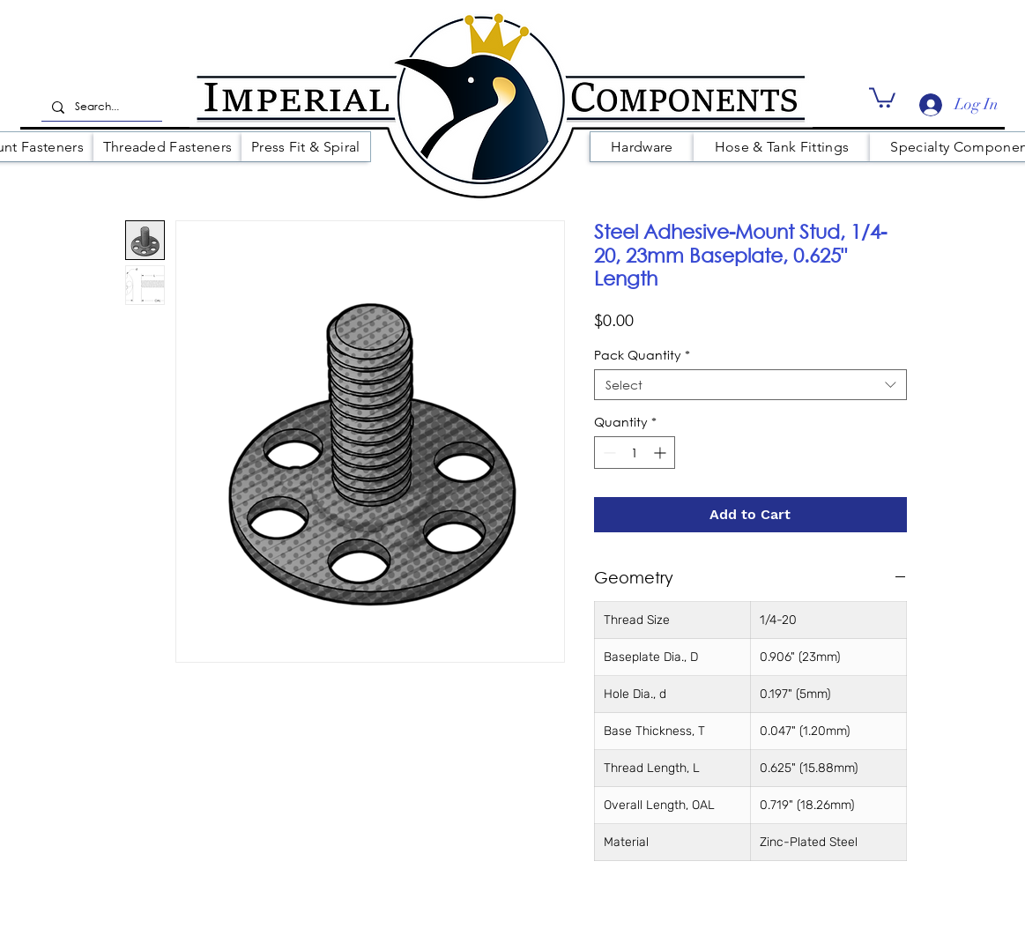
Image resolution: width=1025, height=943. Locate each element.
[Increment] (661, 452)
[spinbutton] (634, 452)
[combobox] (750, 384)
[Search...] (100, 107)
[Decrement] (608, 452)
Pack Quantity (642, 354)
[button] (882, 96)
